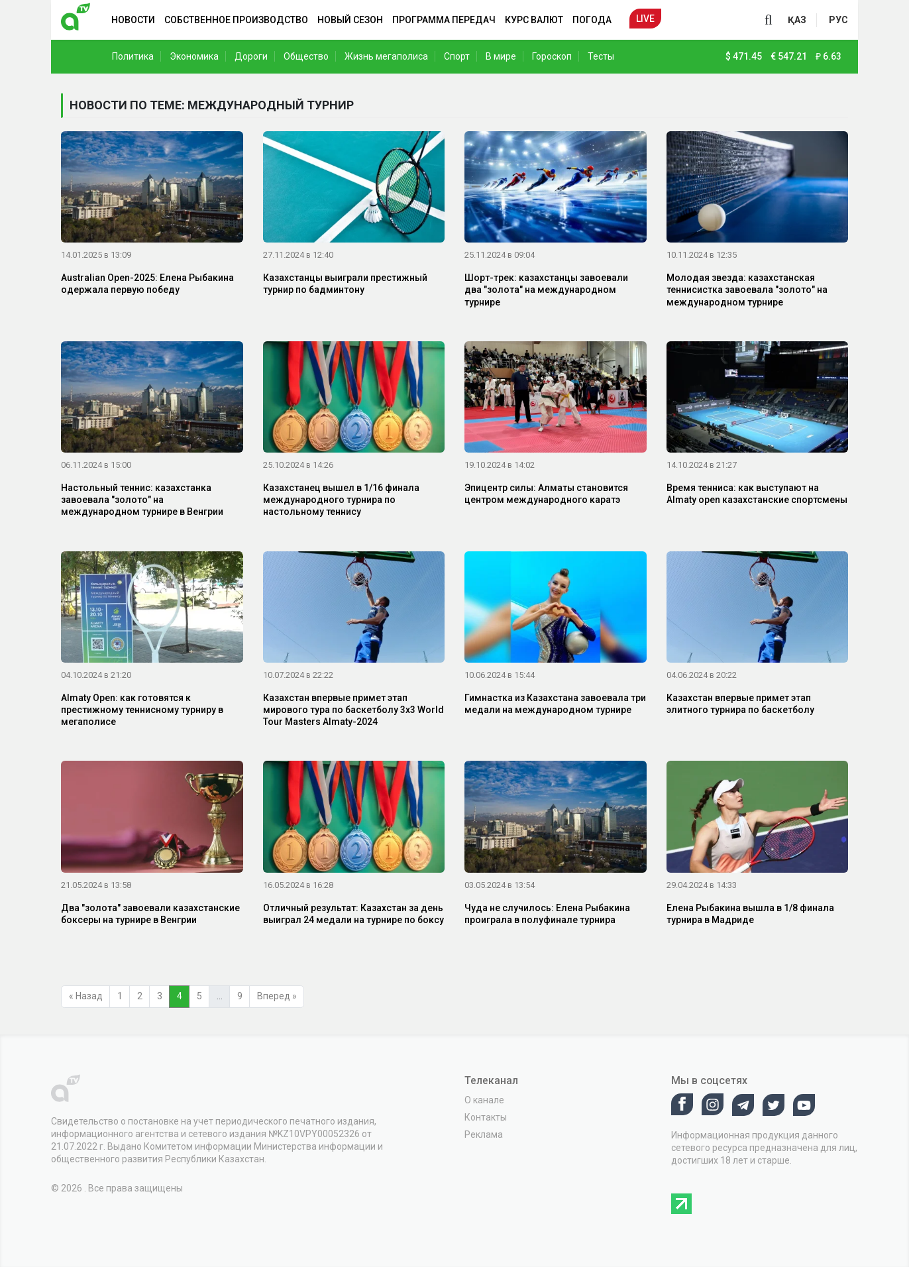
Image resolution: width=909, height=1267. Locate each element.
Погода (592, 20)
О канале (484, 1100)
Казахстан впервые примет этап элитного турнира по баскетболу (740, 703)
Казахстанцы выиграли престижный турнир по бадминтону (345, 283)
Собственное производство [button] (236, 20)
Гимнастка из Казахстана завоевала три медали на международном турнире (555, 703)
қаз (797, 20)
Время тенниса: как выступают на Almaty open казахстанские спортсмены (757, 493)
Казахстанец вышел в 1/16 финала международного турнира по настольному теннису (341, 499)
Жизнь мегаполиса (386, 56)
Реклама (483, 1134)
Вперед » (277, 996)
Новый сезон (350, 20)
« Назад (86, 996)
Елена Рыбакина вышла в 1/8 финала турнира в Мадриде (750, 914)
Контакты (485, 1117)
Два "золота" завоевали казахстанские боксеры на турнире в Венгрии (150, 914)
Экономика (194, 56)
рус (838, 20)
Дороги (251, 56)
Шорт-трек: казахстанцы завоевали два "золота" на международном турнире (546, 289)
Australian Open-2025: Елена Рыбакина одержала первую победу (147, 283)
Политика (133, 56)
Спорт (457, 56)
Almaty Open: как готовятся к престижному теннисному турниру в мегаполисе (142, 709)
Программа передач (444, 20)
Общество (306, 56)
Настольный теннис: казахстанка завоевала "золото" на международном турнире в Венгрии (142, 499)
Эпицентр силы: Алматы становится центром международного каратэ (546, 493)
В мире (501, 56)
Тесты (601, 56)
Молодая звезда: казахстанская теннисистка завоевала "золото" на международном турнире (747, 289)
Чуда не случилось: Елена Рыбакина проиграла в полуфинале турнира (547, 914)
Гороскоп (552, 56)
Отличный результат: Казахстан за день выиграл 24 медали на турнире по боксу (353, 914)
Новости (133, 20)
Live (645, 18)
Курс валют (534, 20)
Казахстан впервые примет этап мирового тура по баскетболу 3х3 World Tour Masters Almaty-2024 (353, 709)
